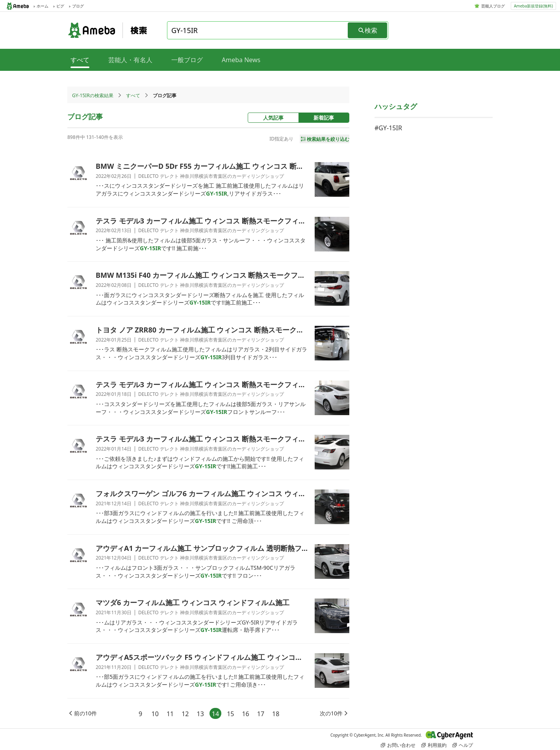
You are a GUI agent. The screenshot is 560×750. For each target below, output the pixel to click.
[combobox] (258, 30)
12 (185, 713)
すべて (133, 95)
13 (200, 713)
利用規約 (434, 745)
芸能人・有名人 (130, 59)
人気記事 (273, 117)
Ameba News (241, 59)
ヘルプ (462, 745)
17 (260, 713)
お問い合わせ (398, 745)
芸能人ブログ (493, 6)
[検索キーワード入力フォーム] (258, 30)
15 (230, 713)
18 (275, 713)
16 (245, 713)
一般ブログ (187, 59)
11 (170, 713)
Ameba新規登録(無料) (533, 6)
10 (155, 713)
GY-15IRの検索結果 (92, 95)
